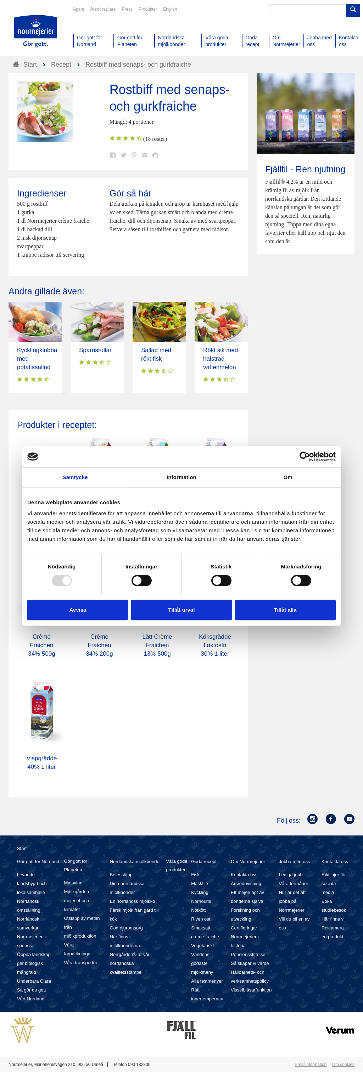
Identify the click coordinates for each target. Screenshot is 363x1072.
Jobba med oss (294, 861)
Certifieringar (244, 928)
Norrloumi (201, 901)
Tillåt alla (285, 610)
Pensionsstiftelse (248, 954)
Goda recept (204, 861)
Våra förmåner (293, 883)
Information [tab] (181, 477)
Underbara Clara (34, 981)
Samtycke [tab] (75, 477)
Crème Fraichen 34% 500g (41, 645)
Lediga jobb (290, 874)
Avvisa (77, 610)
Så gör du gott (31, 990)
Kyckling (199, 892)
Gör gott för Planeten (75, 865)
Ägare (78, 9)
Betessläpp (121, 874)
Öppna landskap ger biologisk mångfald (34, 963)
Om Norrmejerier (248, 861)
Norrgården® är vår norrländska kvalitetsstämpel (130, 963)
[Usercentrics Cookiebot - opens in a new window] (305, 456)
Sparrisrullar (95, 350)
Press (127, 9)
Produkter (148, 9)
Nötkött (198, 910)
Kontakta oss (244, 874)
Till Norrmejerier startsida (35, 31)
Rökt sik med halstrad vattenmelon (220, 359)
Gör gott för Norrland (38, 861)
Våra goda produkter (176, 865)
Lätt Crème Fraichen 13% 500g (157, 645)
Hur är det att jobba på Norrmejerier (292, 901)
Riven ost (200, 919)
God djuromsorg (126, 928)
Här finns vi (333, 919)
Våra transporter (80, 962)
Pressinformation (310, 1064)
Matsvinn (73, 882)
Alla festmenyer (207, 981)
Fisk (195, 874)
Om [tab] (287, 477)
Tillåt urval (181, 610)
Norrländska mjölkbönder (135, 861)
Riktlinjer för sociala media (334, 883)
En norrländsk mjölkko (132, 901)
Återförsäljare (103, 9)
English (170, 9)
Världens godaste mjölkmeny (202, 963)
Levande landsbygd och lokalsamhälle (32, 883)
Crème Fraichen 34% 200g (99, 645)
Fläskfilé (199, 883)
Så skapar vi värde (250, 963)
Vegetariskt (202, 945)
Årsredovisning (246, 883)
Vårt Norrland (30, 998)
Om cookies (343, 1064)
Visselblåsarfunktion (251, 990)
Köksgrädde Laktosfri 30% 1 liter (215, 645)
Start (22, 848)
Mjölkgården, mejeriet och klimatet (77, 900)
